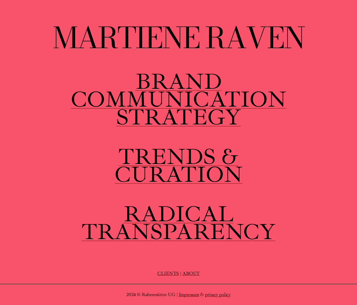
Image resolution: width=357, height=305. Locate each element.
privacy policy (217, 294)
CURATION (178, 174)
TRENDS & (178, 157)
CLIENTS (168, 273)
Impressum (189, 294)
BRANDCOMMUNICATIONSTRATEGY (178, 99)
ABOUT (191, 273)
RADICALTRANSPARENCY (178, 223)
